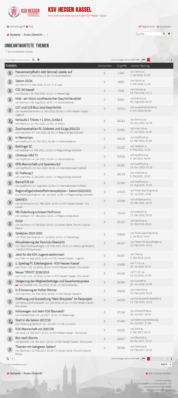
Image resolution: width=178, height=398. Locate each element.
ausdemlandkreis (30, 111)
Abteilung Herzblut (30, 324)
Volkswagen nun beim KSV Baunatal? (39, 311)
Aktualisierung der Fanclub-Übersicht (39, 242)
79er (22, 258)
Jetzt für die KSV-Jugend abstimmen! (39, 254)
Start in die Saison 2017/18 (32, 320)
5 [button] (161, 59)
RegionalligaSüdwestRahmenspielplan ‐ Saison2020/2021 (53, 191)
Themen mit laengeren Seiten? (35, 347)
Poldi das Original (30, 194)
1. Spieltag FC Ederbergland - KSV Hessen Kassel (47, 263)
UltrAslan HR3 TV (26, 155)
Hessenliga (63, 93)
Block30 (24, 341)
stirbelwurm (27, 203)
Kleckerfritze (27, 315)
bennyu (24, 102)
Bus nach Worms (26, 338)
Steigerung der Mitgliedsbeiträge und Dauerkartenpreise (52, 281)
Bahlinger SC (23, 146)
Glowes (24, 93)
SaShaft (28, 285)
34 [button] (167, 59)
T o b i (23, 267)
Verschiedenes (62, 75)
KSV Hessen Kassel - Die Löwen (72, 267)
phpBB (145, 384)
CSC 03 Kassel (24, 90)
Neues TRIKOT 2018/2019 (32, 272)
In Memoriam (24, 137)
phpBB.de (168, 387)
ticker (19, 221)
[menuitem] (29, 26)
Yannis (23, 75)
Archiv (61, 123)
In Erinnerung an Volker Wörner (36, 290)
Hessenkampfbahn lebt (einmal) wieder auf (43, 72)
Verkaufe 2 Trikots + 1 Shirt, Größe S (38, 120)
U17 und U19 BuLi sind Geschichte (38, 107)
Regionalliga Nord (68, 216)
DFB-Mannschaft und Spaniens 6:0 (37, 164)
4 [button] (158, 59)
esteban (24, 150)
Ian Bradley (168, 380)
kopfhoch (25, 141)
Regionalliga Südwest (71, 132)
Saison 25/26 (23, 81)
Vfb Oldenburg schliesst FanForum (38, 212)
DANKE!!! (21, 200)
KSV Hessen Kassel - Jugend (68, 258)
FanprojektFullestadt (32, 302)
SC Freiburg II (24, 173)
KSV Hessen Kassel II (70, 293)
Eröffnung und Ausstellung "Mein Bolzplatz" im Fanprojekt (53, 299)
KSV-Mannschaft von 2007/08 (34, 329)
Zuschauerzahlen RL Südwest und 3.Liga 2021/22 (47, 129)
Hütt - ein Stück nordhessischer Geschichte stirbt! (48, 98)
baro (23, 332)
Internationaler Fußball (73, 168)
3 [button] (155, 59)
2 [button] (151, 59)
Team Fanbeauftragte (32, 246)
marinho (25, 132)
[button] (143, 60)
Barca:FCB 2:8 (24, 182)
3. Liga (58, 84)
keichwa (24, 224)
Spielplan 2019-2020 (28, 233)
